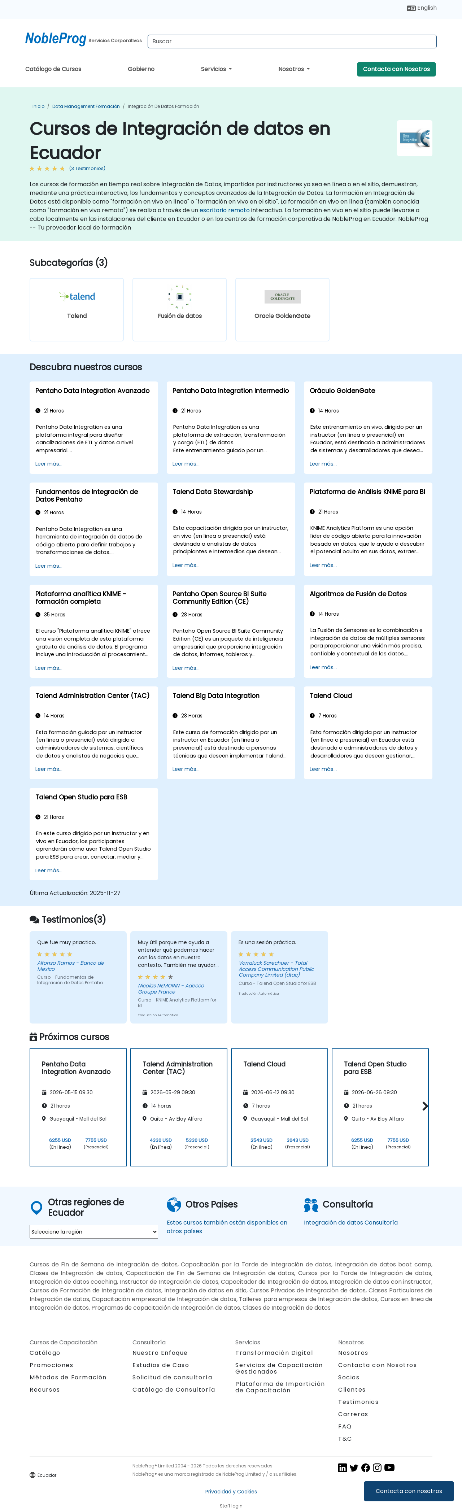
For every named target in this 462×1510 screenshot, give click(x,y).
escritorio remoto (225, 210)
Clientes (352, 1389)
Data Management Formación (86, 106)
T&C (345, 1439)
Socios (349, 1377)
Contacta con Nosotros (396, 69)
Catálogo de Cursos (53, 69)
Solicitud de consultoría (172, 1377)
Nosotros (291, 69)
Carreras (353, 1414)
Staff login (231, 1506)
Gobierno (141, 69)
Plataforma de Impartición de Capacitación (280, 1387)
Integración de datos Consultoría (351, 1222)
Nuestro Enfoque (160, 1353)
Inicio (38, 106)
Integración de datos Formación (163, 106)
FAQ (345, 1426)
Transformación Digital (274, 1353)
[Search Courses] (292, 41)
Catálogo (45, 1353)
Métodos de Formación (68, 1377)
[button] (423, 1106)
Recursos (45, 1389)
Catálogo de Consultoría (173, 1389)
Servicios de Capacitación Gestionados (279, 1368)
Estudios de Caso (160, 1365)
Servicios (214, 69)
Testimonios (358, 1402)
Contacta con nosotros (409, 1491)
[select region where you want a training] (94, 1232)
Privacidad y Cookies (231, 1491)
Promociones (52, 1365)
